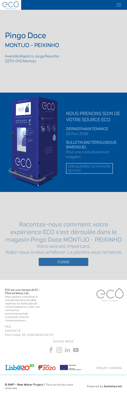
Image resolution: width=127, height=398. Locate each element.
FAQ (8, 326)
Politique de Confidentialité (29, 335)
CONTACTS (13, 330)
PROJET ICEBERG (109, 368)
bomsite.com (113, 386)
